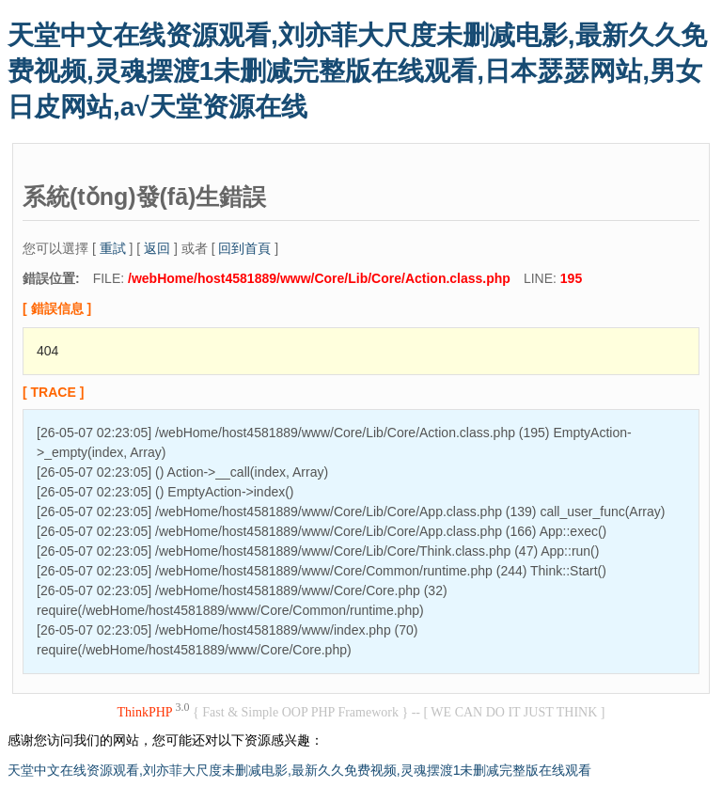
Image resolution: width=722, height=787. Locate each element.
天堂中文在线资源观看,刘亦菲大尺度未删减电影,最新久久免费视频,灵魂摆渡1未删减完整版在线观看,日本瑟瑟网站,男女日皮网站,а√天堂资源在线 (357, 71)
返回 (157, 248)
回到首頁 (244, 248)
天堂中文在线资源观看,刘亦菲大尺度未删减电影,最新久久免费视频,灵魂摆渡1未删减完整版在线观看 (299, 770)
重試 (113, 248)
